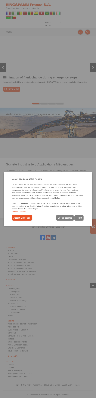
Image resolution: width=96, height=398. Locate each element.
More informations (19, 211)
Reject (79, 217)
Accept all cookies (21, 217)
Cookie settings (65, 217)
